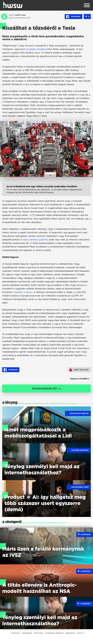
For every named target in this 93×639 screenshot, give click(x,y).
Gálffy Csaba (20, 15)
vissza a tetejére (79, 379)
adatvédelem (70, 633)
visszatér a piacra (23, 292)
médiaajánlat (27, 633)
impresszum (15, 633)
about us (80, 633)
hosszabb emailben (36, 49)
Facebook (73, 16)
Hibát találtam (78, 369)
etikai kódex (38, 633)
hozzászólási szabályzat (54, 633)
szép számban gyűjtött (35, 239)
